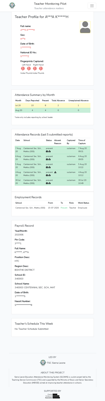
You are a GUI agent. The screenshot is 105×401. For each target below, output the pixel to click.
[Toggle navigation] (92, 6)
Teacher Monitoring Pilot (50, 4)
